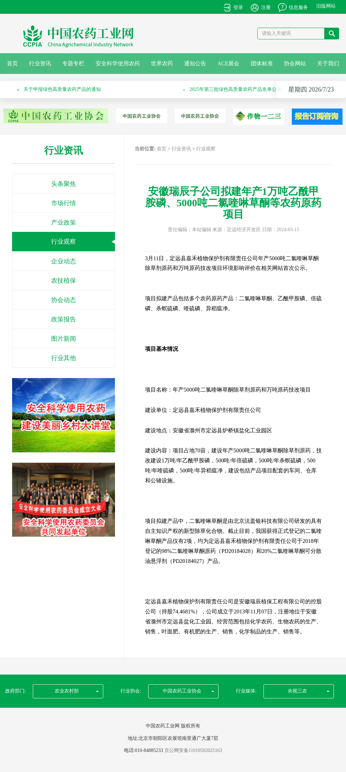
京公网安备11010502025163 (193, 750)
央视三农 (308, 691)
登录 (238, 7)
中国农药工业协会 (188, 691)
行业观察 (63, 241)
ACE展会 (228, 63)
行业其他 (63, 358)
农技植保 (63, 280)
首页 (12, 63)
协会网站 (295, 63)
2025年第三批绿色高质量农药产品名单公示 (235, 89)
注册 (266, 7)
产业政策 (63, 222)
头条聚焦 (63, 183)
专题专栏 (73, 63)
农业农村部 (77, 691)
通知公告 (195, 63)
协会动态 (63, 299)
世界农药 (162, 63)
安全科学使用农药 (118, 63)
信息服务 (298, 7)
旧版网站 (326, 6)
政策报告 (63, 319)
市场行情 (63, 203)
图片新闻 (63, 338)
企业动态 (63, 261)
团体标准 (262, 63)
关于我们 (328, 63)
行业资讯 (40, 63)
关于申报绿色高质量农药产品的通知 (62, 89)
